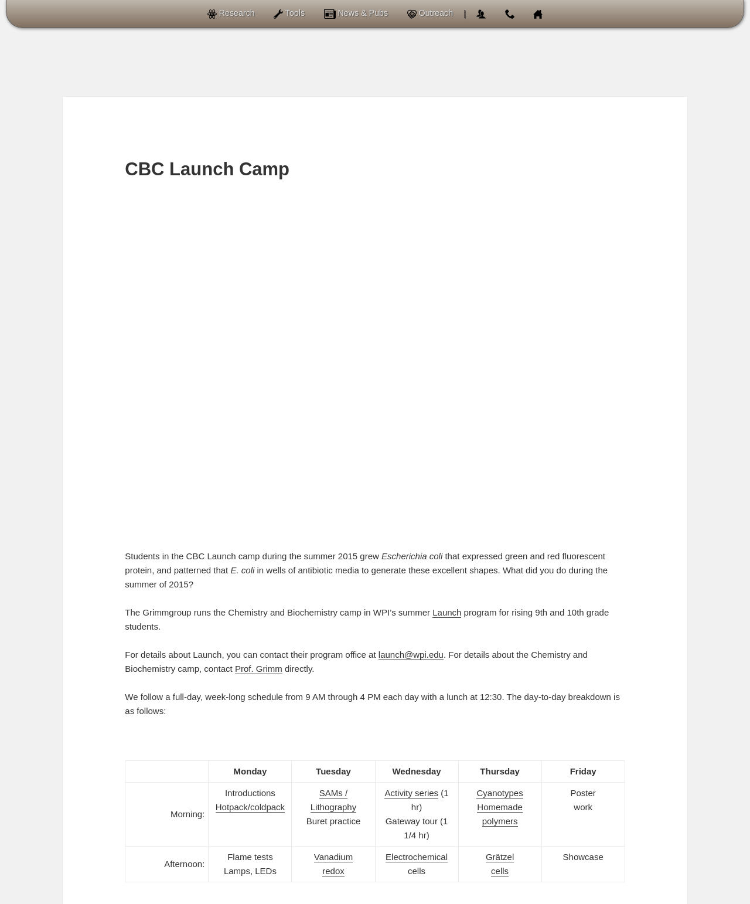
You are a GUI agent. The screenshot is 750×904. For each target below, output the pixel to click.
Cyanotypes (499, 462)
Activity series (411, 462)
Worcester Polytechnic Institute (488, 894)
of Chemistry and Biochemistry (339, 894)
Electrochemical (417, 526)
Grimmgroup (226, 894)
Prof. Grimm (258, 338)
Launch (446, 282)
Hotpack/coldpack (250, 476)
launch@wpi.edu (411, 324)
